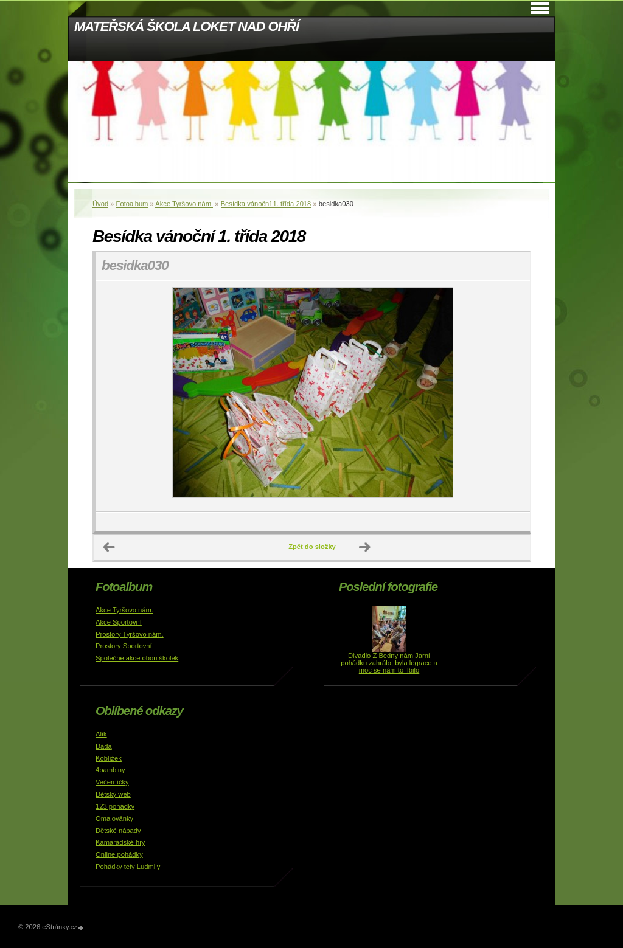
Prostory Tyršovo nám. (130, 634)
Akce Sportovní (119, 622)
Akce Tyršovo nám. (184, 203)
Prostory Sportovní (124, 645)
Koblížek (109, 758)
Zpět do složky (312, 546)
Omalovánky (114, 818)
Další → (365, 547)
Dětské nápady (118, 830)
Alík (101, 734)
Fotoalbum (132, 203)
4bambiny (110, 769)
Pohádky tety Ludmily (128, 866)
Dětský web (113, 794)
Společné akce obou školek (137, 658)
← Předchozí (109, 547)
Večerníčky (112, 782)
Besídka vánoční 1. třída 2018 (266, 203)
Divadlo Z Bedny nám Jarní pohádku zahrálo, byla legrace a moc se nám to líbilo (389, 663)
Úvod (100, 203)
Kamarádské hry (120, 842)
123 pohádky (115, 806)
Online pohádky (119, 854)
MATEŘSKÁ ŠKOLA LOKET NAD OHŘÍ (186, 26)
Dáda (104, 746)
